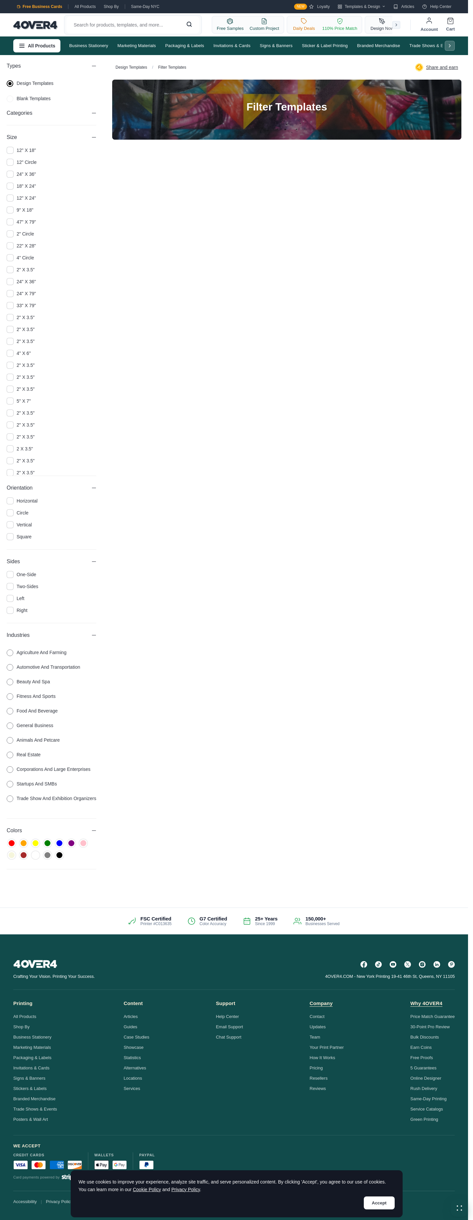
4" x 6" (19, 353)
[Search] (189, 25)
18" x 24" (21, 186)
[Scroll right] (396, 25)
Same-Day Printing (428, 1098)
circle (18, 512)
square (19, 536)
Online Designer (425, 1078)
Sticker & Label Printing (325, 45)
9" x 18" (20, 210)
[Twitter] (407, 964)
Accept (379, 1202)
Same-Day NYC (145, 6)
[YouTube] (393, 964)
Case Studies (136, 1037)
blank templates (28, 98)
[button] (459, 1208)
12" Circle (22, 162)
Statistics (132, 1057)
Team (315, 1037)
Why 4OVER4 (426, 1003)
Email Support (229, 1026)
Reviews (318, 1088)
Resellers (319, 1078)
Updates (318, 1026)
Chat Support (228, 1037)
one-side (21, 574)
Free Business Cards (39, 6)
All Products (85, 6)
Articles (403, 6)
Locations (132, 1078)
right (17, 610)
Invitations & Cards (232, 45)
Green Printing (424, 1119)
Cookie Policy (147, 1189)
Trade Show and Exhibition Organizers (51, 798)
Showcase (133, 1047)
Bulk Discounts (424, 1037)
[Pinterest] (451, 964)
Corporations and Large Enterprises (49, 769)
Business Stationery (88, 45)
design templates (30, 83)
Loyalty (312, 7)
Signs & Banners (276, 45)
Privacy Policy (59, 1201)
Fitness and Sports (31, 696)
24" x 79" (21, 293)
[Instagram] (422, 964)
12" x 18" (21, 150)
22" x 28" (21, 245)
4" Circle (20, 257)
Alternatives (134, 1067)
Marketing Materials (137, 45)
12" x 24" (21, 198)
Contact (317, 1016)
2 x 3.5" (20, 448)
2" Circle (20, 234)
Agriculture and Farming (36, 652)
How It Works (322, 1057)
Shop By (111, 6)
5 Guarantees (423, 1067)
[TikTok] (378, 964)
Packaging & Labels (184, 45)
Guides (130, 1026)
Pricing (316, 1067)
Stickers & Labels (29, 1088)
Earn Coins (421, 1047)
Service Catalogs (426, 1109)
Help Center (436, 6)
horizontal (22, 501)
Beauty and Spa (28, 681)
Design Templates (131, 67)
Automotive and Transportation (43, 667)
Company (321, 1003)
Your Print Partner (327, 1047)
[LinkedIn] (437, 964)
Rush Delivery (423, 1088)
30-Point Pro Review (430, 1026)
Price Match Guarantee (432, 1016)
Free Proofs (421, 1057)
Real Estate (23, 754)
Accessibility (25, 1201)
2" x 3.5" (21, 269)
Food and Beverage (32, 710)
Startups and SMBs (32, 783)
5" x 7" (19, 401)
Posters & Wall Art (30, 1119)
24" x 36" (21, 174)
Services (131, 1088)
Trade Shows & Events (431, 45)
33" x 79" (21, 305)
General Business (30, 725)
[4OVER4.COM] (35, 25)
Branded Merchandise (378, 45)
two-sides (22, 586)
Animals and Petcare (33, 740)
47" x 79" (21, 222)
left (15, 598)
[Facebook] (363, 964)
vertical (19, 524)
